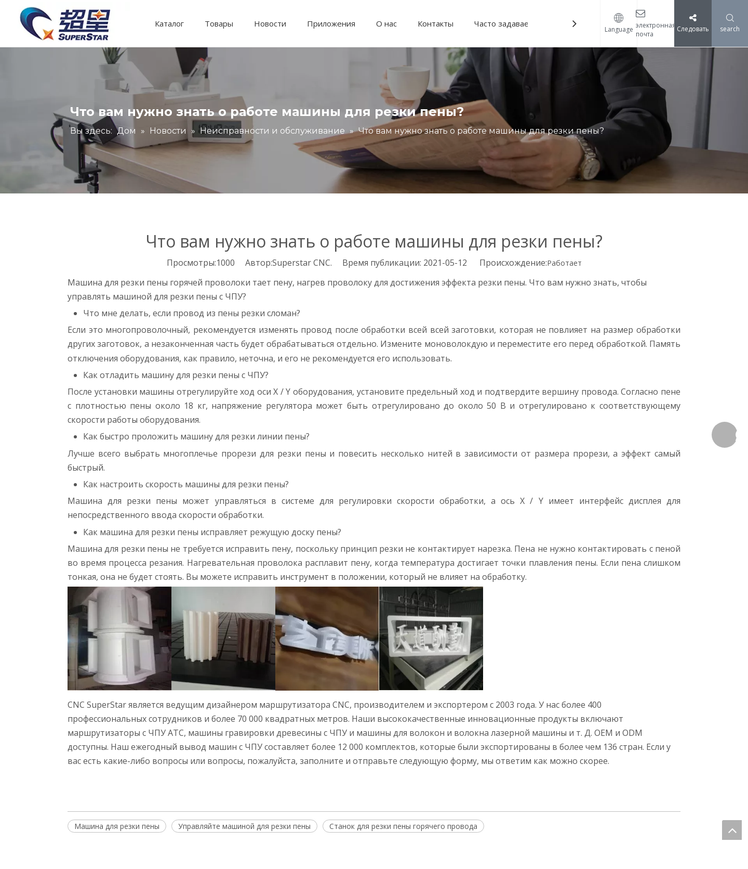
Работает (564, 263)
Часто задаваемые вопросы (526, 23)
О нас (386, 23)
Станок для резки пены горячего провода (403, 826)
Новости (270, 23)
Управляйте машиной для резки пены (244, 826)
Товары (219, 23)
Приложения (331, 23)
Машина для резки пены (116, 826)
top (732, 830)
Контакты (435, 23)
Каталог (169, 23)
